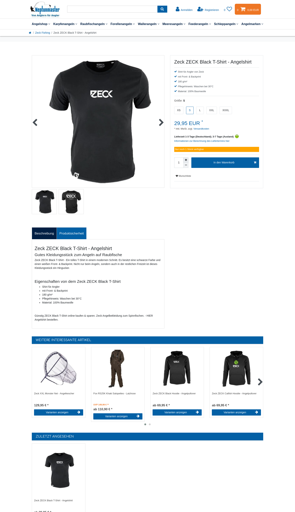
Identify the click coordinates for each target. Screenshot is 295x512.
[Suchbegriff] (112, 9)
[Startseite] (30, 32)
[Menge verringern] (186, 165)
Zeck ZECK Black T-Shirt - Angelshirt (53, 500)
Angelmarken (252, 24)
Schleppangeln (226, 24)
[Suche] (162, 9)
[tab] (44, 233)
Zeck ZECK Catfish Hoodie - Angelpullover (234, 393)
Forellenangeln (122, 24)
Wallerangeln (148, 24)
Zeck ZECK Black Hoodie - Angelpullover (174, 393)
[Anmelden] (184, 9)
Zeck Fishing (42, 32)
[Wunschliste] (228, 9)
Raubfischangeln (93, 24)
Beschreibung (44, 233)
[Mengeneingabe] (178, 162)
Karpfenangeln (65, 24)
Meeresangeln (173, 24)
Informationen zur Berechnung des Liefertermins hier (202, 141)
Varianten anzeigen (63, 412)
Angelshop (41, 24)
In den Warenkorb (235, 162)
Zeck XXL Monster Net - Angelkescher (54, 393)
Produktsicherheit (71, 233)
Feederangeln (200, 24)
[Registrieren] (208, 9)
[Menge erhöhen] (186, 160)
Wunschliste (183, 176)
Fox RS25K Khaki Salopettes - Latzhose (114, 393)
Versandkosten (201, 128)
